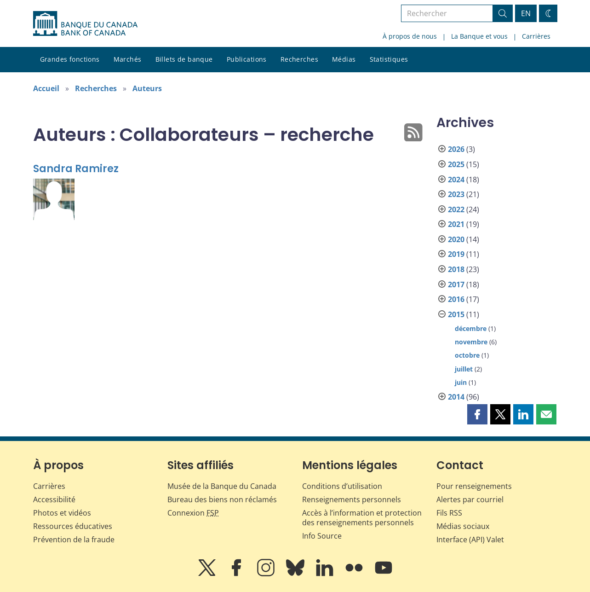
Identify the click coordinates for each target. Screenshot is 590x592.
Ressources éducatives (72, 526)
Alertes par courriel (470, 499)
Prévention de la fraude (74, 539)
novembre (471, 341)
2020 (456, 239)
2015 (456, 314)
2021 (456, 224)
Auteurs (147, 88)
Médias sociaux (462, 526)
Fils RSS (449, 513)
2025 (456, 164)
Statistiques (389, 59)
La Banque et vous (479, 36)
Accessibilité (54, 499)
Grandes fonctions (70, 59)
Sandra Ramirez (76, 169)
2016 (456, 299)
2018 (456, 269)
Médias (344, 59)
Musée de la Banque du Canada (221, 486)
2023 (456, 194)
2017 (456, 284)
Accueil (46, 88)
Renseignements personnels (351, 499)
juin (461, 382)
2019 (456, 254)
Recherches (299, 59)
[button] (477, 414)
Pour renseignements (474, 486)
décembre (471, 328)
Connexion (193, 513)
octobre (467, 355)
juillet (464, 369)
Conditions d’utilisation (342, 486)
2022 (456, 209)
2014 (456, 397)
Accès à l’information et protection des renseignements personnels (362, 518)
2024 (456, 179)
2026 (456, 149)
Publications (247, 59)
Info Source (322, 536)
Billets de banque (184, 59)
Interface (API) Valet (470, 539)
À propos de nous (410, 36)
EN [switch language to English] (526, 13)
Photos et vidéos (62, 513)
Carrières (536, 36)
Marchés (128, 59)
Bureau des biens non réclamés (222, 499)
